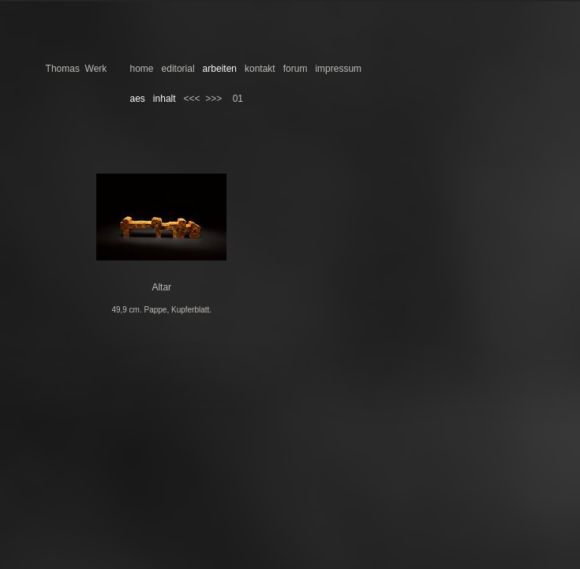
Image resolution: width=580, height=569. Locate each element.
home (142, 68)
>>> (213, 98)
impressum (338, 68)
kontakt (260, 68)
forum (295, 68)
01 (238, 98)
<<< (192, 98)
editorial (178, 68)
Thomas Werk (76, 68)
